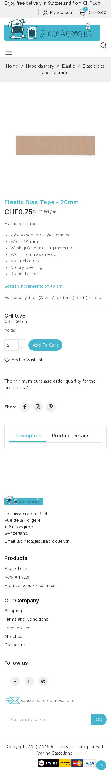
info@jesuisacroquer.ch (46, 541)
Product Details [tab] (71, 435)
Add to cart (45, 345)
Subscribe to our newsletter (48, 700)
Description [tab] (27, 435)
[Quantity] (11, 345)
